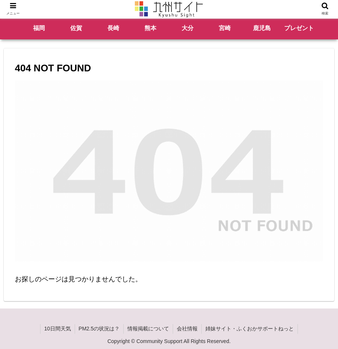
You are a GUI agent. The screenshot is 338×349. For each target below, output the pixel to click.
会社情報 (187, 329)
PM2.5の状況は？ (99, 329)
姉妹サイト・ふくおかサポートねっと (249, 329)
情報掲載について (148, 329)
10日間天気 (57, 329)
